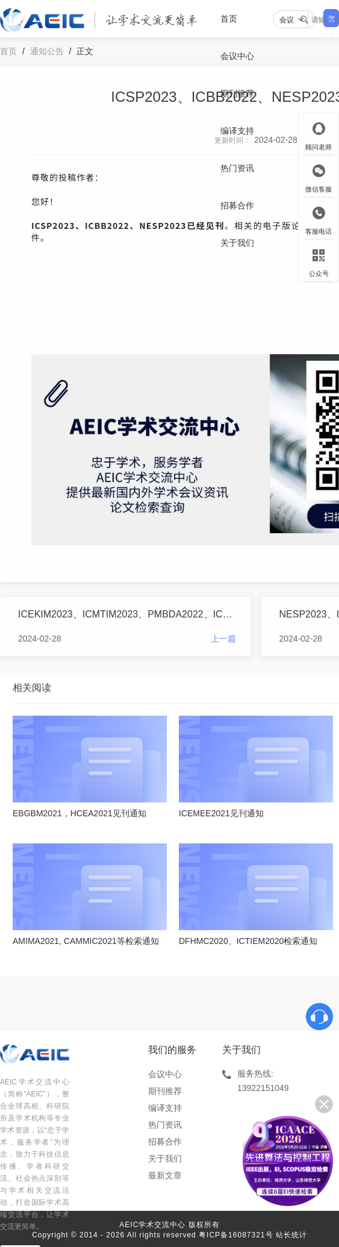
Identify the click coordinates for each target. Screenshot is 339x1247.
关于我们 (237, 243)
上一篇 (223, 638)
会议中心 (237, 56)
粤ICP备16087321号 (236, 1235)
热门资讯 (237, 168)
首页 (228, 18)
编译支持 (237, 131)
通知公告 (47, 51)
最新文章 (165, 1175)
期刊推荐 (237, 93)
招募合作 (237, 205)
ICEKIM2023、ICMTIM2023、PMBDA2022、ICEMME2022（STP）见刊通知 (127, 614)
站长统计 (291, 1235)
